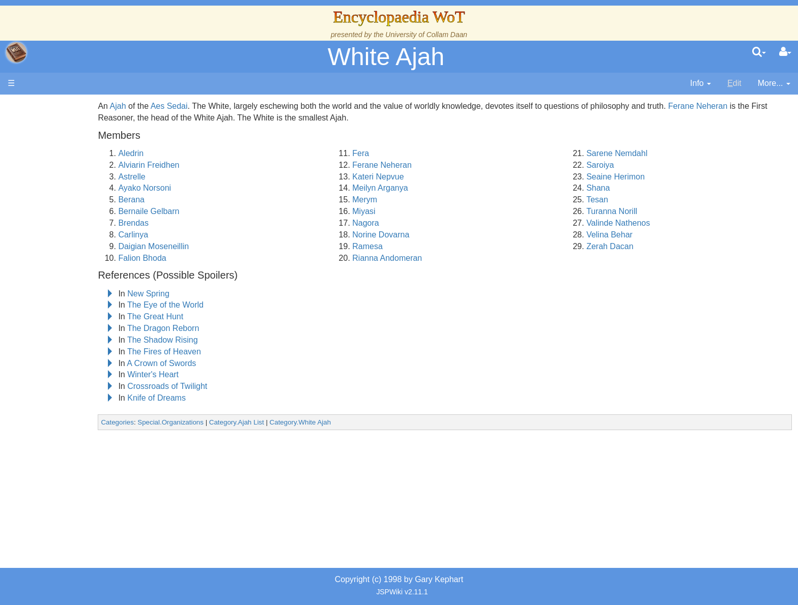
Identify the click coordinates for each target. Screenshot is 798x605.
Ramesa (421, 246)
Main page (47, 106)
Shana (625, 188)
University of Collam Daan (426, 35)
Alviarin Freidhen (230, 165)
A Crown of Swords (242, 363)
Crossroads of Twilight (248, 386)
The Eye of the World (246, 304)
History (61, 193)
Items (58, 344)
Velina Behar (636, 234)
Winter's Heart (234, 374)
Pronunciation (73, 413)
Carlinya (215, 234)
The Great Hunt (236, 316)
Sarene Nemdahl (643, 153)
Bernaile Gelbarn (230, 211)
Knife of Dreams (237, 398)
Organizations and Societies (99, 309)
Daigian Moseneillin (235, 246)
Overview (86, 239)
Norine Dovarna (434, 234)
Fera (414, 153)
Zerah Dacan (637, 246)
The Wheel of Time (82, 169)
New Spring (229, 293)
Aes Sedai (250, 106)
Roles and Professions (89, 320)
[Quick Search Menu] (759, 52)
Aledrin (212, 153)
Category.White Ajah (381, 422)
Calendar (64, 204)
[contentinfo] (700, 84)
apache (16, 52)
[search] (759, 52)
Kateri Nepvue (432, 176)
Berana (213, 199)
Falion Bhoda (223, 258)
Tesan (624, 199)
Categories (198, 422)
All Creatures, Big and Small (99, 332)
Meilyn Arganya (434, 188)
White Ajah (386, 56)
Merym (418, 199)
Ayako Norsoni (226, 188)
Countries (86, 251)
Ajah (199, 106)
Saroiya (627, 165)
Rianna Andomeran (441, 258)
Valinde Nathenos (645, 223)
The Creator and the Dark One (103, 158)
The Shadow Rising (243, 340)
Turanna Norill (638, 211)
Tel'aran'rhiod (72, 378)
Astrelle (213, 176)
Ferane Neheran (436, 165)
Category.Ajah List (317, 422)
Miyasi (417, 211)
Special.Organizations (251, 422)
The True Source (78, 181)
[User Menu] (785, 52)
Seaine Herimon (642, 176)
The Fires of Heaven (245, 351)
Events (60, 216)
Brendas (215, 223)
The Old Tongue (77, 262)
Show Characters (79, 297)
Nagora (419, 223)
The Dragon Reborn (244, 328)
